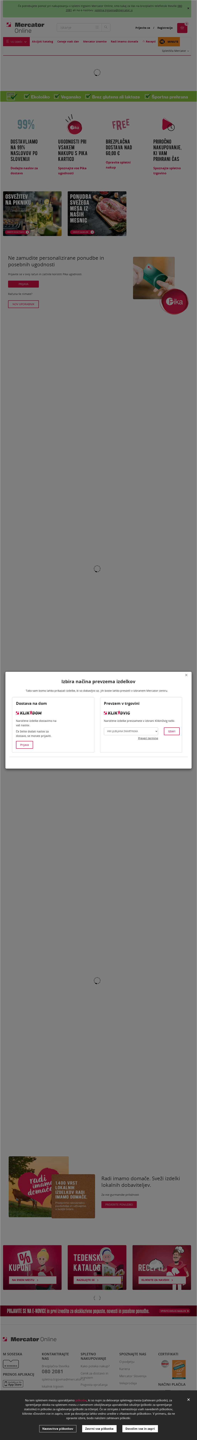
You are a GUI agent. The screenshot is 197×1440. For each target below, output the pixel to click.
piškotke (81, 1400)
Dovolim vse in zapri (140, 1429)
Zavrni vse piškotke (99, 1429)
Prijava (24, 745)
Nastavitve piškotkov (57, 1429)
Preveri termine (148, 738)
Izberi (171, 731)
